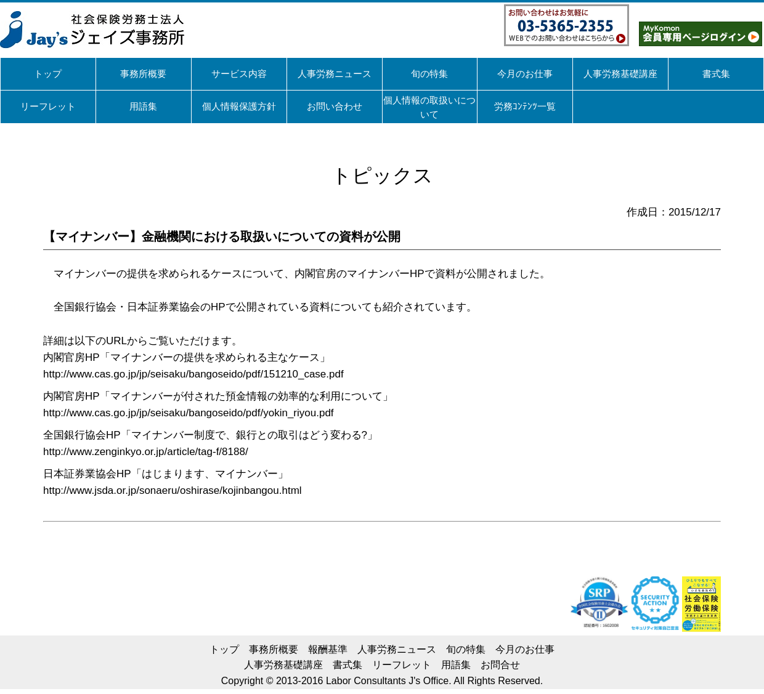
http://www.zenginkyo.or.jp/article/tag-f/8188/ (145, 452)
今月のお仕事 (525, 649)
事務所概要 (273, 649)
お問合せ (500, 665)
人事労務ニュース (396, 649)
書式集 (347, 665)
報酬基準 (327, 649)
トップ (224, 649)
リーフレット (401, 665)
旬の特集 (466, 649)
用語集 (456, 665)
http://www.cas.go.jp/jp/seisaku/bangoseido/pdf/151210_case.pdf (193, 374)
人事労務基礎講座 (283, 665)
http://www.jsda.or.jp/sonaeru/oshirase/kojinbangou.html (172, 490)
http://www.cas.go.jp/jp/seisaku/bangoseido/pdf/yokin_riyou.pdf (188, 413)
